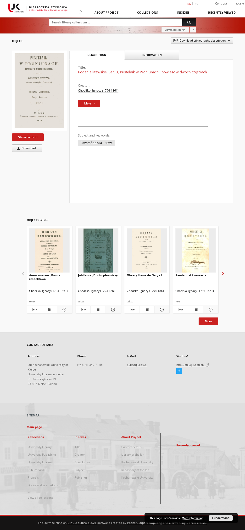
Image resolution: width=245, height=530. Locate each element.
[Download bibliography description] (34, 309)
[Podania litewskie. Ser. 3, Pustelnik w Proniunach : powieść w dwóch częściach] (39, 90)
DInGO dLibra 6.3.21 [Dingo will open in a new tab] (82, 523)
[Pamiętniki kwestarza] (196, 252)
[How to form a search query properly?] (193, 30)
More (208, 321)
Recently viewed (222, 13)
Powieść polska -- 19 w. (96, 143)
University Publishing (42, 455)
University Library (40, 447)
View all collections (40, 498)
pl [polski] (196, 3)
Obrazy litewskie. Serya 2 (144, 275)
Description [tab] (97, 55)
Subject (80, 470)
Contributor (82, 462)
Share (240, 4)
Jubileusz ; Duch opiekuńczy (98, 275)
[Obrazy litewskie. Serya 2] (147, 252)
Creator (80, 455)
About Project (106, 13)
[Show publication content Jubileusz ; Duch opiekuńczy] (98, 309)
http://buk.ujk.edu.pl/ (192, 365)
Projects (33, 477)
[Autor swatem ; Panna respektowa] (49, 252)
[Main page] (79, 12)
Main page (34, 427)
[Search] (189, 22)
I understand (220, 518)
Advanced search (175, 29)
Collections (147, 13)
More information (192, 518)
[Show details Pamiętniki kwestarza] (210, 309)
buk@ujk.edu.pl (137, 365)
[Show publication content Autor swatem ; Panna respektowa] (49, 309)
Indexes (183, 13)
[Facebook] (179, 371)
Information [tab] (152, 55)
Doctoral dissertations (43, 485)
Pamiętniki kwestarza (190, 275)
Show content (28, 137)
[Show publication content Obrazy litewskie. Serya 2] (146, 309)
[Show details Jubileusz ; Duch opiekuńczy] (112, 309)
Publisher (81, 477)
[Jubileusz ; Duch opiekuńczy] (98, 252)
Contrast (221, 3)
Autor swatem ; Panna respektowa (44, 277)
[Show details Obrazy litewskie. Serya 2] (161, 309)
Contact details (131, 447)
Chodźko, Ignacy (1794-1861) (98, 90)
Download (25, 148)
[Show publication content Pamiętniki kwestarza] (195, 309)
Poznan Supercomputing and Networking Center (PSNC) (167, 523)
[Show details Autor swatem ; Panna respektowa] (63, 309)
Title (78, 447)
